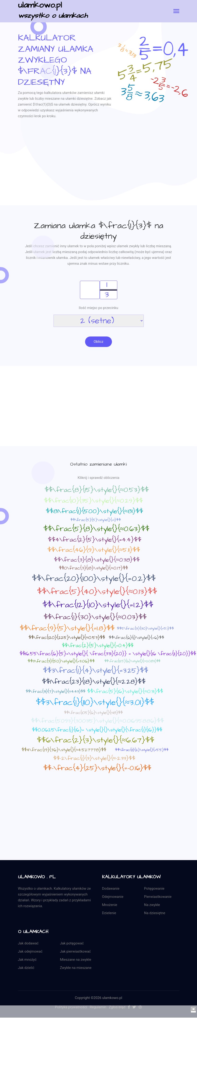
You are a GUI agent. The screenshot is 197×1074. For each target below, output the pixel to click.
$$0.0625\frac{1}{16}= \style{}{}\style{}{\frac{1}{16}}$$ (97, 730)
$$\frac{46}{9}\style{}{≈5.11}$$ (93, 550)
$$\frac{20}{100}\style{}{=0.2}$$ (94, 579)
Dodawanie (110, 889)
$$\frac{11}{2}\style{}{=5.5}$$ (141, 750)
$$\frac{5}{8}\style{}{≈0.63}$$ (96, 530)
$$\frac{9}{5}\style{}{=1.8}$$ (67, 629)
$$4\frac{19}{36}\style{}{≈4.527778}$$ (63, 751)
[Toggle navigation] (176, 11)
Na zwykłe (152, 906)
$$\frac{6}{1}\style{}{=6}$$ (136, 638)
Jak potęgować (72, 944)
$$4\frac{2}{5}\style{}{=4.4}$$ (94, 540)
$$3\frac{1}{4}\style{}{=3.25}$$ (95, 671)
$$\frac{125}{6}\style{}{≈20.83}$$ (132, 662)
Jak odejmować (30, 952)
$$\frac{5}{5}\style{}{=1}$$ (95, 520)
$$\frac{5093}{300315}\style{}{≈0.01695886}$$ (97, 721)
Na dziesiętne (154, 914)
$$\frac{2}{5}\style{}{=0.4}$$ (97, 646)
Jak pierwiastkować (75, 952)
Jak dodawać (28, 944)
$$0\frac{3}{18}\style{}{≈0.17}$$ (93, 569)
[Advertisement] (99, 172)
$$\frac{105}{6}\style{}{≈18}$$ (93, 713)
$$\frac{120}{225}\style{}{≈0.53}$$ (67, 638)
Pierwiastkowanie (158, 898)
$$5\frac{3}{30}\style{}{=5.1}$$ (145, 629)
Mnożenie (109, 906)
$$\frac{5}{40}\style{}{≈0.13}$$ (97, 592)
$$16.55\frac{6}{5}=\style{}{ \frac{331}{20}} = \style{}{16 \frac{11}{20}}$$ (108, 654)
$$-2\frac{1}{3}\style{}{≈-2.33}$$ (94, 759)
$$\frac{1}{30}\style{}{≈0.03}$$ (95, 618)
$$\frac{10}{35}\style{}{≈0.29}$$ (93, 501)
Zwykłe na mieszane (76, 969)
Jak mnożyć (27, 960)
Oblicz (98, 342)
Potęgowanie (154, 889)
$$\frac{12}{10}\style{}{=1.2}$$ (98, 605)
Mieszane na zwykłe (75, 960)
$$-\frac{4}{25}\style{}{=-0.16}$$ (97, 769)
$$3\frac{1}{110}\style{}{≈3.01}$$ (95, 703)
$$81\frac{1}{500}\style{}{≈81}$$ (94, 512)
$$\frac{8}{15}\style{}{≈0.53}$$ (97, 491)
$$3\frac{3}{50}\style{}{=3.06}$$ (61, 662)
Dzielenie (109, 914)
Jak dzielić (26, 969)
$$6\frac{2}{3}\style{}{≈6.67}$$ (95, 741)
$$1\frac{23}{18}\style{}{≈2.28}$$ (93, 682)
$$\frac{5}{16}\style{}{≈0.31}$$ (125, 692)
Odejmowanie (112, 898)
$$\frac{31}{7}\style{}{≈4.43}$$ (55, 692)
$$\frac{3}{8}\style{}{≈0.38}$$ (97, 561)
